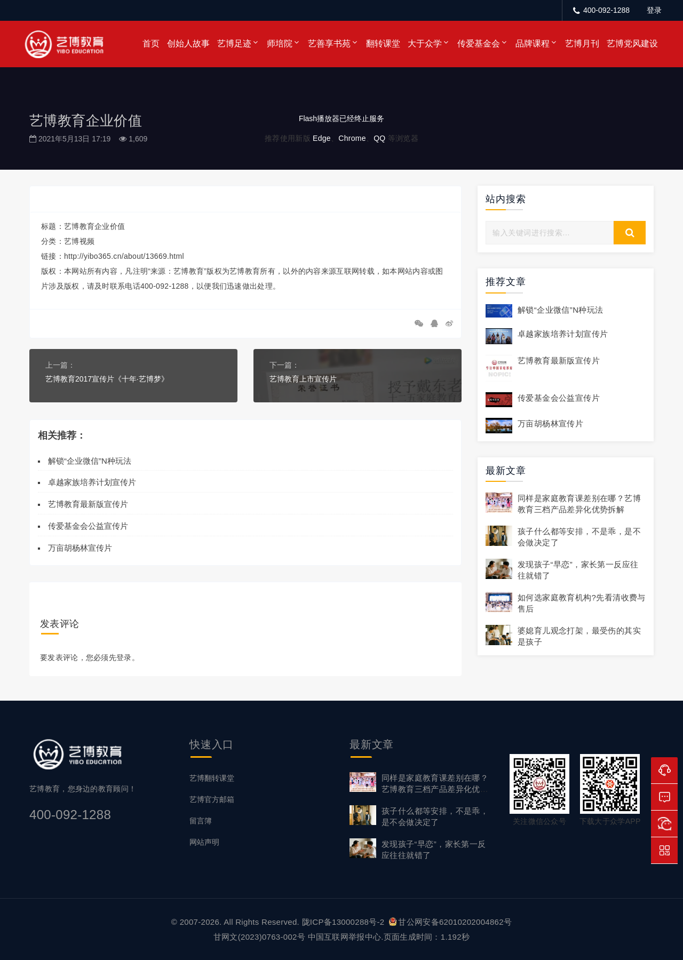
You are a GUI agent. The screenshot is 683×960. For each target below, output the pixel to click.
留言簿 (200, 820)
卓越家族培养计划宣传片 (92, 482)
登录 (654, 10)
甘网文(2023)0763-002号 (259, 936)
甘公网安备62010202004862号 (450, 921)
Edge (322, 138)
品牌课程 (532, 43)
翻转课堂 (383, 43)
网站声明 (204, 841)
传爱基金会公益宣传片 (88, 525)
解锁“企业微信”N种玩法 (89, 460)
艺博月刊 (582, 43)
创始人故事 (188, 43)
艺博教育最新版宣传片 (88, 504)
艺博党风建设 (632, 43)
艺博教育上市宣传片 (303, 379)
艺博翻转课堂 (211, 777)
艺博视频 (79, 241)
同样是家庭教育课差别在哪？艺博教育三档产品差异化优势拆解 (435, 788)
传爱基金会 (478, 43)
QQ (379, 138)
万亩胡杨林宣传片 (80, 547)
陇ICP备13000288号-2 (344, 921)
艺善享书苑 (329, 43)
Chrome (352, 138)
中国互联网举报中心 (345, 936)
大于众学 (425, 43)
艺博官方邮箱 (211, 799)
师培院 (279, 43)
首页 (151, 43)
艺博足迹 (234, 43)
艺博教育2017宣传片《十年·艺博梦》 (107, 379)
